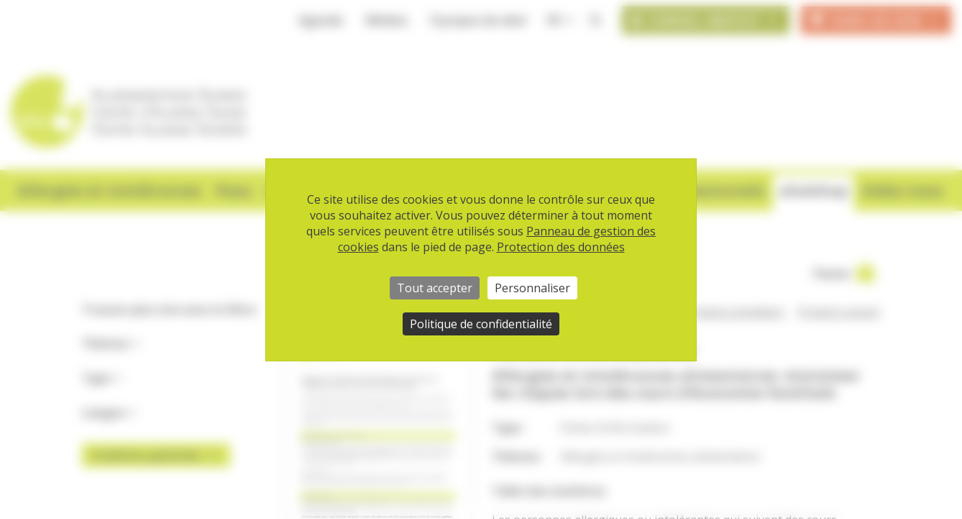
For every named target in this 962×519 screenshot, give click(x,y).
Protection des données (561, 247)
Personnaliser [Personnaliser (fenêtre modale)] (532, 288)
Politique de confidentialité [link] (481, 324)
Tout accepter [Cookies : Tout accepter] (434, 288)
